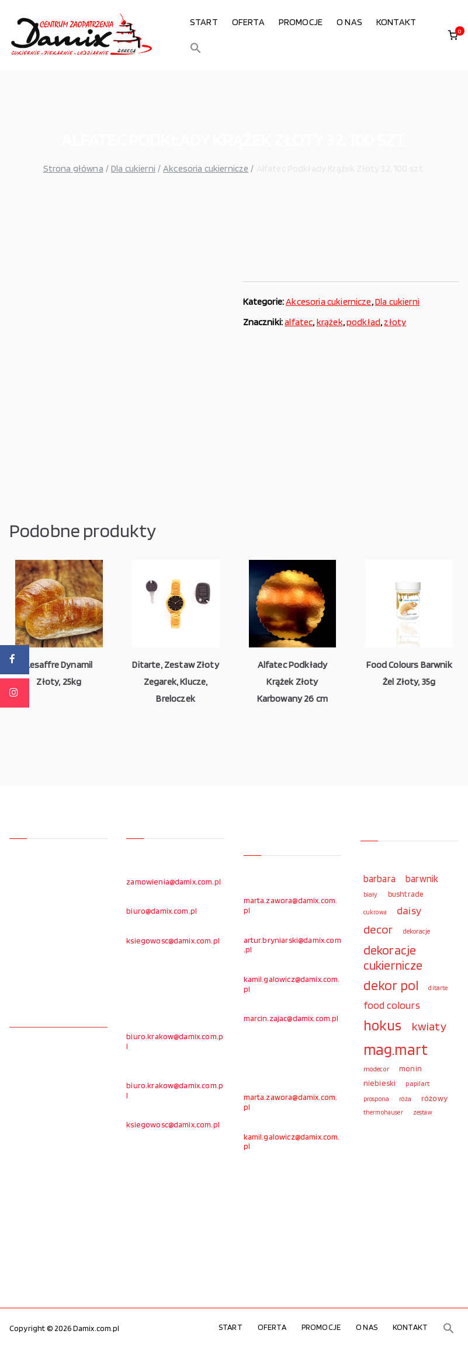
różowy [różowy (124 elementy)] (434, 1098)
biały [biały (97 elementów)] (370, 894)
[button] (196, 48)
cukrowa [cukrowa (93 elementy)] (375, 912)
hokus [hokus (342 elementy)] (382, 1025)
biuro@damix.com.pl (161, 910)
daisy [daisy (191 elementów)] (409, 910)
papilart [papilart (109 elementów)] (417, 1083)
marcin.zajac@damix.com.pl (291, 1018)
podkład (363, 322)
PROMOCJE (301, 21)
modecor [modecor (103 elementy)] (376, 1069)
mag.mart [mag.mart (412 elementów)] (395, 1049)
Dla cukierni (133, 168)
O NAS (349, 21)
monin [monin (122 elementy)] (410, 1068)
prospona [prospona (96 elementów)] (376, 1099)
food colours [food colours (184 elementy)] (391, 1005)
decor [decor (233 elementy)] (378, 929)
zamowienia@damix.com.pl (173, 881)
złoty (395, 322)
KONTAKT (396, 21)
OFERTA (248, 21)
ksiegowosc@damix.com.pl (173, 940)
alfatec (299, 322)
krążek (330, 322)
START (204, 21)
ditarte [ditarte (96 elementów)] (438, 988)
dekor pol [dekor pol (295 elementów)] (390, 985)
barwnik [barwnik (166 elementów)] (421, 878)
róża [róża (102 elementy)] (405, 1099)
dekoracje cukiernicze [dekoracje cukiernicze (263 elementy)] (393, 957)
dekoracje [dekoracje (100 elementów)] (416, 931)
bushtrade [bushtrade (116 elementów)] (405, 893)
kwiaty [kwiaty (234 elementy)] (429, 1026)
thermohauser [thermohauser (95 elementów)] (383, 1112)
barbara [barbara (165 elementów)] (379, 878)
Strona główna (73, 168)
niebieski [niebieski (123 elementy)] (379, 1083)
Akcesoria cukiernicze (205, 168)
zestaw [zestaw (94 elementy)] (422, 1112)
